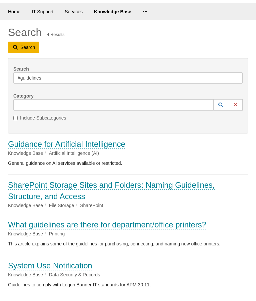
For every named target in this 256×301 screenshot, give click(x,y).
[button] (220, 105)
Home (14, 11)
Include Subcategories (39, 118)
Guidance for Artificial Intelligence (66, 144)
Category (23, 96)
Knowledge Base (112, 11)
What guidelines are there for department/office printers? (107, 224)
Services (74, 11)
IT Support (42, 11)
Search (21, 69)
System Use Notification (50, 265)
